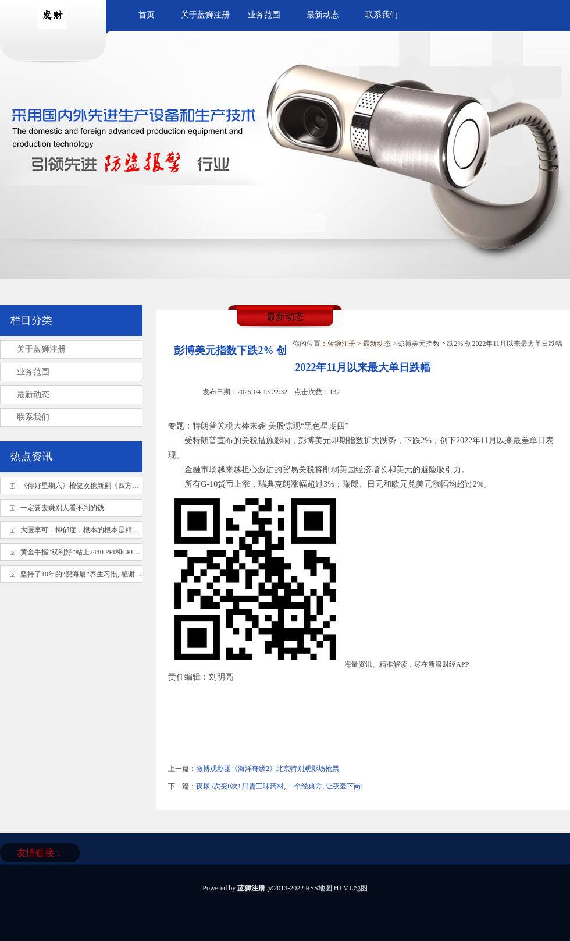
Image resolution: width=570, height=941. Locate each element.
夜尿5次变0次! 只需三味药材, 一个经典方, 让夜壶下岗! (279, 786)
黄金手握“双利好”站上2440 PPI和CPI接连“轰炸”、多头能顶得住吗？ (125, 552)
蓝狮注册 (341, 343)
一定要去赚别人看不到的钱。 (65, 508)
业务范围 (264, 14)
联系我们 (381, 14)
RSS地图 (318, 888)
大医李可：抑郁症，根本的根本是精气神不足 (90, 530)
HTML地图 (351, 888)
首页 (146, 14)
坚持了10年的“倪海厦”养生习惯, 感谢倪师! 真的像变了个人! (112, 574)
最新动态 (323, 14)
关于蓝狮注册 (205, 14)
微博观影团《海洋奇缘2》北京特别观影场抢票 (267, 769)
